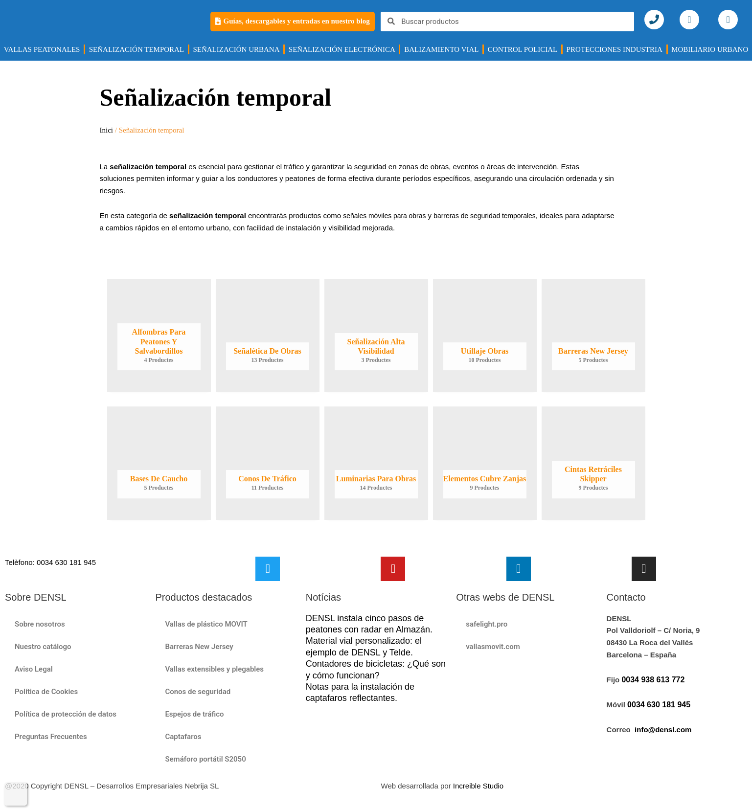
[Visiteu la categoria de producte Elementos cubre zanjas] (484, 463)
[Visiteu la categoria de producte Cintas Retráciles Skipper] (593, 463)
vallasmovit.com (493, 646)
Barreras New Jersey (199, 646)
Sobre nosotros (40, 624)
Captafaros (183, 736)
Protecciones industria (614, 49)
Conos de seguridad (197, 691)
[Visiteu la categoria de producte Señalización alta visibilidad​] (376, 335)
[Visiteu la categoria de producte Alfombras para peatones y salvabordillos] (159, 335)
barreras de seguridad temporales (495, 215)
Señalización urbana (236, 49)
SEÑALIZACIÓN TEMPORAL (136, 49)
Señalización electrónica (342, 49)
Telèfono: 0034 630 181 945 (50, 562)
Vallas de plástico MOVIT (206, 624)
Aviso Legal (34, 669)
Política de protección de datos (65, 714)
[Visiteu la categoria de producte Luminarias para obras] (376, 463)
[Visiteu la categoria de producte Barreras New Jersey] (593, 335)
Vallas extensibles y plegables (214, 669)
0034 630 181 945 (658, 705)
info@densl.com (663, 730)
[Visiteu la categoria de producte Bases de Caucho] (159, 463)
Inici (107, 130)
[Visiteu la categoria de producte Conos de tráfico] (267, 463)
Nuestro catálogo (43, 646)
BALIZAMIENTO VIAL (441, 49)
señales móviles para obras (388, 215)
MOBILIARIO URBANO (709, 49)
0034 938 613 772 (652, 680)
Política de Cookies (46, 691)
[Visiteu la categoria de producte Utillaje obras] (484, 335)
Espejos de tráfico (194, 714)
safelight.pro (486, 624)
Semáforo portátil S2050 (205, 759)
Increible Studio (478, 786)
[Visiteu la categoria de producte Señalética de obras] (267, 335)
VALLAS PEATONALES (42, 49)
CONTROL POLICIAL (522, 49)
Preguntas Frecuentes (51, 736)
